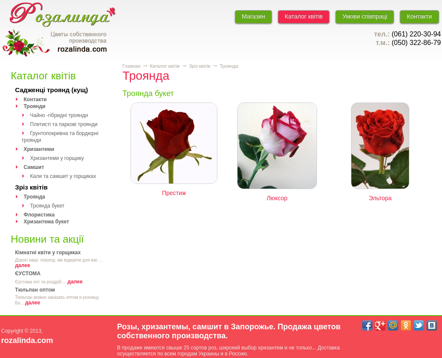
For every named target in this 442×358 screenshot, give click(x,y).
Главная (131, 66)
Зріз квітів (31, 187)
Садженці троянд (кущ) (51, 89)
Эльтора (380, 198)
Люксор (277, 198)
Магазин (253, 16)
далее (22, 265)
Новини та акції (47, 239)
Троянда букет (148, 93)
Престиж (174, 193)
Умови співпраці (364, 16)
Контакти (419, 16)
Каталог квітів (304, 16)
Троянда (228, 66)
